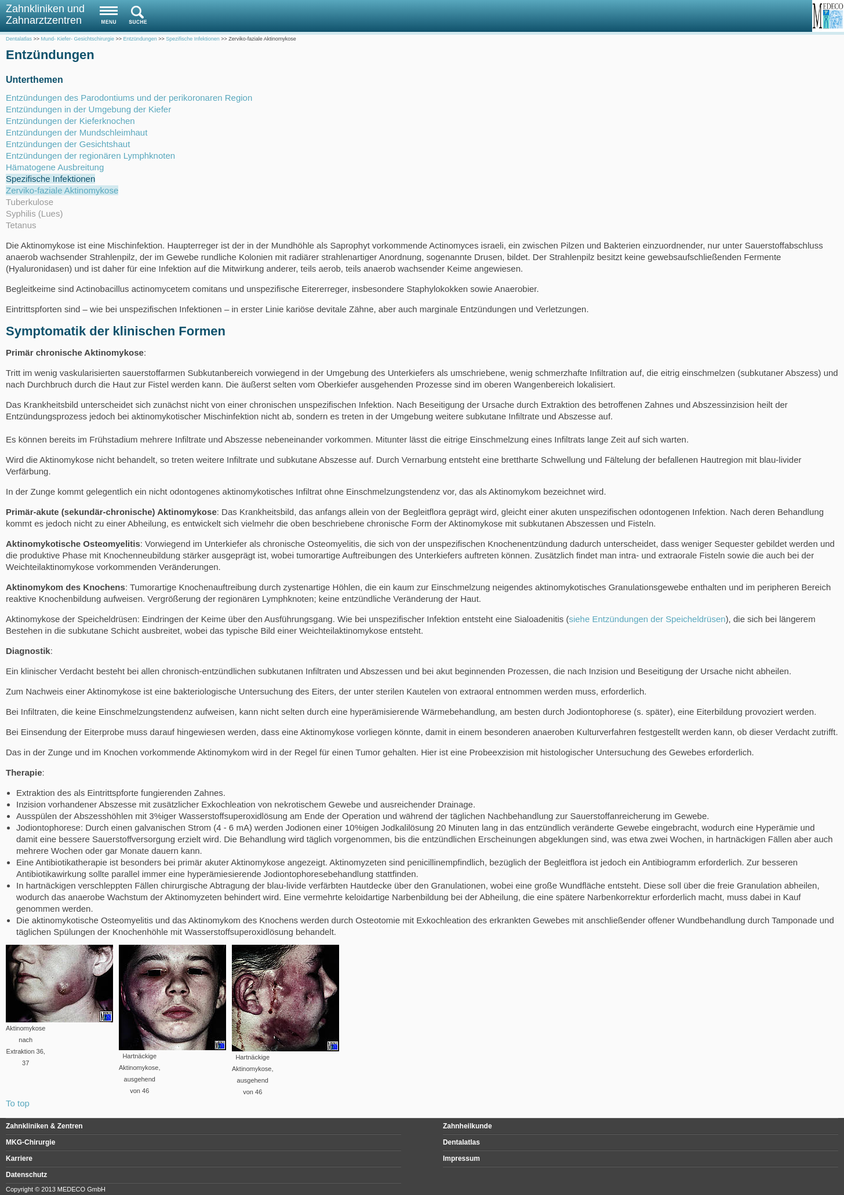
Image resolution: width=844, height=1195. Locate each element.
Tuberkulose (29, 202)
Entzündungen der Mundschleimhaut (76, 132)
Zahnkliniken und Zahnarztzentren (45, 14)
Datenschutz (26, 1175)
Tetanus (21, 225)
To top (18, 1103)
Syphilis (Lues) (34, 213)
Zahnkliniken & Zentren (44, 1126)
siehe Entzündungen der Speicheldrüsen (647, 619)
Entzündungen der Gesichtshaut (68, 144)
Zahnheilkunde (467, 1126)
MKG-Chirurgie (30, 1142)
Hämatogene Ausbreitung (55, 167)
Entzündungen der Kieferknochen (70, 121)
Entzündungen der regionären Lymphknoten (90, 155)
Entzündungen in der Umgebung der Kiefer (88, 109)
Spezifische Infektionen (50, 179)
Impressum (461, 1158)
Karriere (19, 1158)
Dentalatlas (461, 1142)
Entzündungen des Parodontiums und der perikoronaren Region (129, 98)
